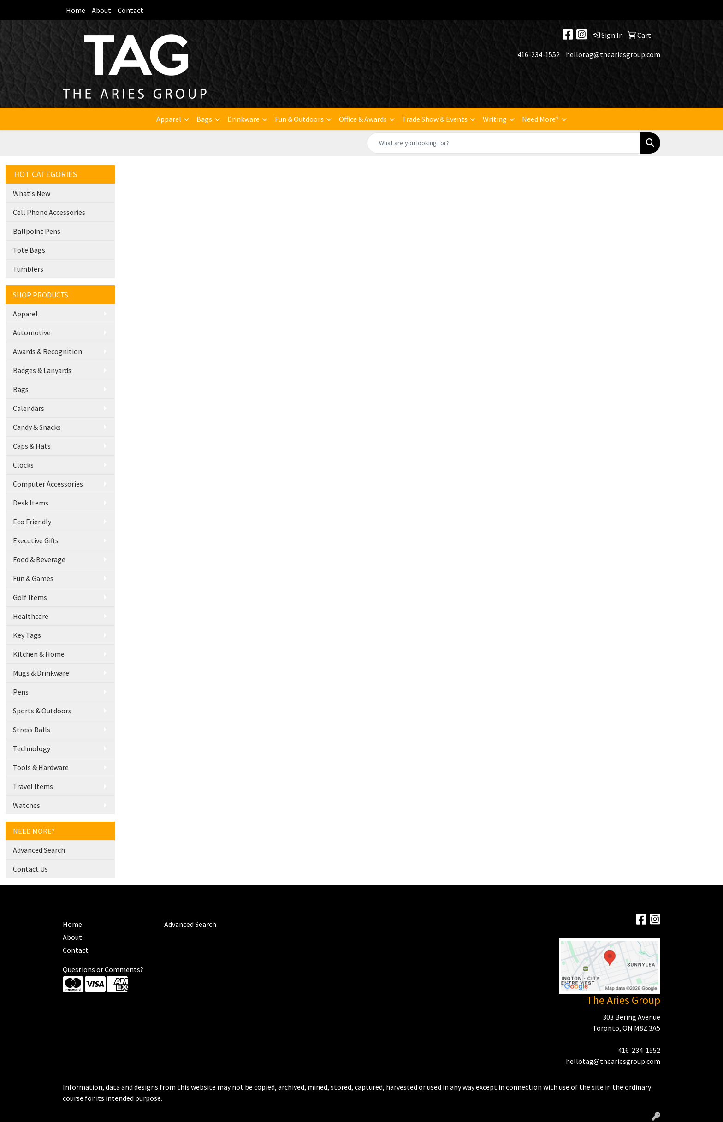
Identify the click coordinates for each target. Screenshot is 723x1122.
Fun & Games (33, 578)
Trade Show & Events (435, 119)
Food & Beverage (39, 559)
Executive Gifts (36, 540)
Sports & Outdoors (42, 710)
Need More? (540, 119)
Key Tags (27, 635)
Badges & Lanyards (42, 370)
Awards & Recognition (47, 351)
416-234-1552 (538, 54)
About (101, 10)
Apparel (168, 119)
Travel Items (33, 786)
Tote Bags (29, 250)
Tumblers (28, 268)
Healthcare (30, 616)
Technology (31, 748)
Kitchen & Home (39, 654)
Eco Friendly (32, 521)
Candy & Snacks (37, 427)
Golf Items (30, 597)
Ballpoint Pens (36, 231)
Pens (21, 691)
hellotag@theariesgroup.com (613, 54)
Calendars (28, 408)
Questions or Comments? (103, 969)
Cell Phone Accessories (49, 212)
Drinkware (243, 119)
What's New (31, 193)
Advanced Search (39, 850)
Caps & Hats (32, 446)
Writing (495, 119)
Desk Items (30, 502)
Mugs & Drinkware (41, 672)
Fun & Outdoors (299, 119)
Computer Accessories (48, 483)
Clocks (23, 464)
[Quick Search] (504, 143)
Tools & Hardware (41, 767)
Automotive (32, 332)
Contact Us (30, 868)
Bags (204, 119)
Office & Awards (363, 119)
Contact (130, 10)
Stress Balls (31, 729)
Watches (26, 805)
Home (75, 10)
